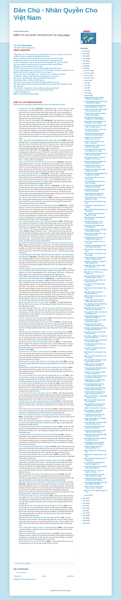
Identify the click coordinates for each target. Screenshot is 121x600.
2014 (84, 508)
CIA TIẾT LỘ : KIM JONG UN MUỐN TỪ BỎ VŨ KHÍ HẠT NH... (94, 372)
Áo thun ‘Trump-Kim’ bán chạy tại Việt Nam (33, 318)
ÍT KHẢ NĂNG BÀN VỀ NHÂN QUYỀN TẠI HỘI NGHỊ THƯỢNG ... (95, 368)
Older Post (70, 576)
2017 (84, 501)
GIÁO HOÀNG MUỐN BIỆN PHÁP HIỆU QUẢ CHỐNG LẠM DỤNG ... (95, 483)
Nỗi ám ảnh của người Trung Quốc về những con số (36, 420)
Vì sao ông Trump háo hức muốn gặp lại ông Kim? (36, 393)
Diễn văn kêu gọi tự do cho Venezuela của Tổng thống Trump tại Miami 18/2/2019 (46, 482)
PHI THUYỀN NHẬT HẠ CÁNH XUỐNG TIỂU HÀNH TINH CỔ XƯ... (95, 423)
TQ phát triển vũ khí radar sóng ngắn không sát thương (37, 401)
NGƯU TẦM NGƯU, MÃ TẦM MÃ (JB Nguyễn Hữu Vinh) (94, 280)
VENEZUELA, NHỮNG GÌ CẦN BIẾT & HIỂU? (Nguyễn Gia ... (95, 262)
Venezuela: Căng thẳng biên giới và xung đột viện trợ (36, 454)
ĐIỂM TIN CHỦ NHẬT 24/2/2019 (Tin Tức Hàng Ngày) (94, 400)
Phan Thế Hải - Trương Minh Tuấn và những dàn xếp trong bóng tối (36, 88)
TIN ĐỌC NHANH (24, 349)
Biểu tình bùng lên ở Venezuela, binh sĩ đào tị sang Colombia (39, 474)
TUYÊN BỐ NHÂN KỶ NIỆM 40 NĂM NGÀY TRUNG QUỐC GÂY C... (94, 392)
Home (44, 576)
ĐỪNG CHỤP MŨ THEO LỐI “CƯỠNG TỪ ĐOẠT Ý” (35, 185)
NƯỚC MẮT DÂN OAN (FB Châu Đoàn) (95, 269)
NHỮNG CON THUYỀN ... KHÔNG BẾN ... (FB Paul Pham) (95, 396)
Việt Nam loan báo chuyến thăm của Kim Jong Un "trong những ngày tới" (43, 332)
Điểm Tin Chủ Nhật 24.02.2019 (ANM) (26, 94)
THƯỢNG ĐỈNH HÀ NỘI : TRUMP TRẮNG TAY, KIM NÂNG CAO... (94, 98)
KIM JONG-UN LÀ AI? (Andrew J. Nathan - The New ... (94, 471)
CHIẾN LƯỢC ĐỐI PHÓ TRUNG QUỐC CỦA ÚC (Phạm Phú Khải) (95, 110)
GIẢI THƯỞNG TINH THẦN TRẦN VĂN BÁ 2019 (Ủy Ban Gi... (95, 439)
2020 (84, 66)
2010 (84, 518)
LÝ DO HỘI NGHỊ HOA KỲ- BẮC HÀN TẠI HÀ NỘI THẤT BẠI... (95, 130)
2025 (84, 53)
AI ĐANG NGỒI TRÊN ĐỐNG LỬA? (30, 150)
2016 (84, 503)
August (86, 80)
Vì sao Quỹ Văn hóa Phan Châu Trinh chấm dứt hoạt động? (33, 90)
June (85, 85)
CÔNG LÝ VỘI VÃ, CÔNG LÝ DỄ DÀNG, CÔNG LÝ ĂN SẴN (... (93, 487)
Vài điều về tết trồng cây (22, 92)
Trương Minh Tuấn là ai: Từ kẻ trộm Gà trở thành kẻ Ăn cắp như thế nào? (38, 60)
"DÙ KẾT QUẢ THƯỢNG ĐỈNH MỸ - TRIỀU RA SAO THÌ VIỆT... (94, 186)
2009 (84, 520)
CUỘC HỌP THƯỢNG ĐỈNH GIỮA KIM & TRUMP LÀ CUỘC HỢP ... (95, 376)
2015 (84, 505)
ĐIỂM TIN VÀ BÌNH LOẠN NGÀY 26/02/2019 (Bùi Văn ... (93, 292)
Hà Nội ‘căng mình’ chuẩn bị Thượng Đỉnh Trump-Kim (31, 56)
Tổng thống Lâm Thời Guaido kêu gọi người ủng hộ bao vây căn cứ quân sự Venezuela (43, 54)
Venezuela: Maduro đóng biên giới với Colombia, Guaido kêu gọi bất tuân (38, 64)
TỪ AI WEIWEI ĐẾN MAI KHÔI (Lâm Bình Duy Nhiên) (94, 182)
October (86, 75)
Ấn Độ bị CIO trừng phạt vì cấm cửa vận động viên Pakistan (39, 426)
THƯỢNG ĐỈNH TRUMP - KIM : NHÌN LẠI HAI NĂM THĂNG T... (95, 320)
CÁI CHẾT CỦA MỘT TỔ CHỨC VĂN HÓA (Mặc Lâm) (94, 332)
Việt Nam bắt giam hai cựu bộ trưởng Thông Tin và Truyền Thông (41, 268)
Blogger (68, 590)
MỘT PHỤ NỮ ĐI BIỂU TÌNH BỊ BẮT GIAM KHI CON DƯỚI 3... (94, 427)
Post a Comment (21, 572)
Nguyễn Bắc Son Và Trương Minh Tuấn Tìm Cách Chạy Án (33, 72)
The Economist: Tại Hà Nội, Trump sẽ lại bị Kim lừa (36, 351)
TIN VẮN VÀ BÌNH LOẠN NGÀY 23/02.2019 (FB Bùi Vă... (93, 447)
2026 (84, 51)
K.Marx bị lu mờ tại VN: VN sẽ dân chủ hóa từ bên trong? (38, 162)
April (85, 90)
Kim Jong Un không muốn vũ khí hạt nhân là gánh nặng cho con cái (36, 82)
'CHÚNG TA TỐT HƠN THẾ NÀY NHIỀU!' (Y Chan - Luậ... (93, 138)
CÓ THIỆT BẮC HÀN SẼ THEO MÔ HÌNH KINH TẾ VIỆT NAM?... (94, 415)
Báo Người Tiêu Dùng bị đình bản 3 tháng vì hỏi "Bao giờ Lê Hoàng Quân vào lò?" (46, 243)
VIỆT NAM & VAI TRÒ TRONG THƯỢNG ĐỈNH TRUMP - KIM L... (94, 324)
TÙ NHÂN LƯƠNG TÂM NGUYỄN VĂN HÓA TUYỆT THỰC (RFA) (95, 154)
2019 (84, 68)
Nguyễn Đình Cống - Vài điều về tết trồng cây (29, 80)
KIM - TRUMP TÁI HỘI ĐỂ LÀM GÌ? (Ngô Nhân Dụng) (94, 214)
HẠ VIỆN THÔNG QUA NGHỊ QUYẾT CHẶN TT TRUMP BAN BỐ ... (94, 258)
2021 (84, 63)
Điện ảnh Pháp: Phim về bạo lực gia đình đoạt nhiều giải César (40, 517)
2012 (84, 513)
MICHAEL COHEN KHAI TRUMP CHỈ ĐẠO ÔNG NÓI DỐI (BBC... (95, 162)
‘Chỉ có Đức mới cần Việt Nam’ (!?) (30, 174)
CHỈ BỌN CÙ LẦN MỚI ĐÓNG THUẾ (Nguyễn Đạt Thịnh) (94, 170)
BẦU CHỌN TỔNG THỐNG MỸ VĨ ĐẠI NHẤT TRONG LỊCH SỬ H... (95, 360)
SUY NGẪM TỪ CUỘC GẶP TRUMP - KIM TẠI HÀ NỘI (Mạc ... (95, 190)
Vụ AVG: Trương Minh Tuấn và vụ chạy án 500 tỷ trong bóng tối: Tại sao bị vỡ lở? (41, 62)
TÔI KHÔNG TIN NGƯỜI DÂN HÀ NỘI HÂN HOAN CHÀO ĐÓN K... (95, 246)
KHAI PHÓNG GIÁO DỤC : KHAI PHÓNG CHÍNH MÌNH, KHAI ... (93, 222)
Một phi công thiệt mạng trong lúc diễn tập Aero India (37, 533)
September (87, 78)
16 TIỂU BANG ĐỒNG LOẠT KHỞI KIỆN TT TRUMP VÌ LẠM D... (94, 475)
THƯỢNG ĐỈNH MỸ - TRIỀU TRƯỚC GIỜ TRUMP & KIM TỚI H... (94, 380)
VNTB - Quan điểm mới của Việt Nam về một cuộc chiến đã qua (40, 140)
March (86, 93)
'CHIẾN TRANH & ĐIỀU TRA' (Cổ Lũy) (95, 408)
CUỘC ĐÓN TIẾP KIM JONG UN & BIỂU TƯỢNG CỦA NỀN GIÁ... (94, 194)
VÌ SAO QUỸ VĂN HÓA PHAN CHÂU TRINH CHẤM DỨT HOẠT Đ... (94, 431)
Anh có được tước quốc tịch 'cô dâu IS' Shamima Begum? (38, 527)
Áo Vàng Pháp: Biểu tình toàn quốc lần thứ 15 (34, 496)
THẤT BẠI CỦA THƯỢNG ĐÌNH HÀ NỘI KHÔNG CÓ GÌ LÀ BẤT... (95, 174)
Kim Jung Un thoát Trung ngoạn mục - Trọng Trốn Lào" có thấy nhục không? (39, 74)
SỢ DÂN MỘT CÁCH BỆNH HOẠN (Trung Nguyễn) (94, 226)
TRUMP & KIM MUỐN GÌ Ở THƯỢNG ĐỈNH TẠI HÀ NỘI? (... (95, 419)
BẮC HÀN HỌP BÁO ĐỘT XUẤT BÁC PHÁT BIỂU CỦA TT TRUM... (95, 150)
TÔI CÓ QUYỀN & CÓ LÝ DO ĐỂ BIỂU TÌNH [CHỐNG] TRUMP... (95, 230)
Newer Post (17, 576)
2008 (84, 523)
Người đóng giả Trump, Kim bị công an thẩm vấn (35, 302)
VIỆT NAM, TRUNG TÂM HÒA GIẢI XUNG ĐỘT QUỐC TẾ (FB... (94, 276)
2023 (84, 58)
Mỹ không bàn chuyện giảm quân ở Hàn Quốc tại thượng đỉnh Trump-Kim (43, 367)
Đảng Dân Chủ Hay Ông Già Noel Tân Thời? (28, 66)
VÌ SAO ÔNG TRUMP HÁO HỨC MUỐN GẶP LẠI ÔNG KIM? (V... (95, 467)
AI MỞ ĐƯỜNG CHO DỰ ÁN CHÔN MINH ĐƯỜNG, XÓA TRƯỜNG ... (94, 443)
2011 (84, 515)
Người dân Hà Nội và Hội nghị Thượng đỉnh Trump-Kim (37, 341)
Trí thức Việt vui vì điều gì (27, 108)
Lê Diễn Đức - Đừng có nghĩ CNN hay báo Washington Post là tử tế (36, 76)
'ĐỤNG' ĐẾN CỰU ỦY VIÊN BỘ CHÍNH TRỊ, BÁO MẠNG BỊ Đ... (95, 435)
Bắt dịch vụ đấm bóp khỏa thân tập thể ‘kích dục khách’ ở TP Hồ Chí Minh (38, 58)
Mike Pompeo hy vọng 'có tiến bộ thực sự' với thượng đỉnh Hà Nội (41, 361)
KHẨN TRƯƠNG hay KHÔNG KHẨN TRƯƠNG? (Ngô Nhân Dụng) (94, 404)
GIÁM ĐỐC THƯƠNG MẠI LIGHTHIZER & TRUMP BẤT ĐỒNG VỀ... (95, 328)
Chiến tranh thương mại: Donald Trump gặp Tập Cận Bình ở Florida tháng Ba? (45, 415)
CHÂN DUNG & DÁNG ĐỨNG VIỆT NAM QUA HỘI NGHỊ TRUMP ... (94, 134)
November (87, 73)
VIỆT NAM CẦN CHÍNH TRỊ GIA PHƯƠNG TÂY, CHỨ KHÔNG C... (94, 118)
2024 (84, 56)
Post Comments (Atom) (28, 579)
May (85, 88)
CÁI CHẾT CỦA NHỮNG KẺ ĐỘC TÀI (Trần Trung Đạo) (95, 348)
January (86, 495)
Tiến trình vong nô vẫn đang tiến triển (31, 120)
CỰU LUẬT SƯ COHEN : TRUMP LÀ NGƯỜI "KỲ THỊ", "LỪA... (94, 158)
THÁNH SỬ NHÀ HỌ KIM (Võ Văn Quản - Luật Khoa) (94, 142)
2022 (84, 61)
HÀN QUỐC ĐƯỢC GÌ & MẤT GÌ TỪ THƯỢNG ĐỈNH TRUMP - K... (94, 238)
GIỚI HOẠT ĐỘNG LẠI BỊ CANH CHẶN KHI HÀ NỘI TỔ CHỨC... (95, 340)
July (85, 83)
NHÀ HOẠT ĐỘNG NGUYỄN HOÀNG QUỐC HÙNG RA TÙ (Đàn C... (95, 388)
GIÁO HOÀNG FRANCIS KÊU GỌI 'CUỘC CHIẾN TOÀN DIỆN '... (94, 384)
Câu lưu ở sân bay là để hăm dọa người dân (33, 197)
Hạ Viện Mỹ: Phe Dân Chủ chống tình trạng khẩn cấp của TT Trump (41, 505)
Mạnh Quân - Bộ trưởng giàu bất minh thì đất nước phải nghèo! (35, 78)
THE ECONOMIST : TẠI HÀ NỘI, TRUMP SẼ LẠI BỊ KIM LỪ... (93, 411)
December (87, 70)
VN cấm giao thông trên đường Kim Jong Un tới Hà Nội (37, 322)
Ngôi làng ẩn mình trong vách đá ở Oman (32, 541)
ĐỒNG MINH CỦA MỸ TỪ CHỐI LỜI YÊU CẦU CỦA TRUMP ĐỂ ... (94, 308)
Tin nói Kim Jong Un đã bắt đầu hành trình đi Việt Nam (37, 383)
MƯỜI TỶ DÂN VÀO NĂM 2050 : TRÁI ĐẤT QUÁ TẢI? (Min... (95, 234)
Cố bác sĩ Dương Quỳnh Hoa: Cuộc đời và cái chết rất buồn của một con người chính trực (44, 70)
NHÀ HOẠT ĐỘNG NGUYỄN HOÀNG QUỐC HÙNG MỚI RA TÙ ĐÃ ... (95, 106)
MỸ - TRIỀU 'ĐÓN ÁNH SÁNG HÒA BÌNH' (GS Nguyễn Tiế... (94, 463)
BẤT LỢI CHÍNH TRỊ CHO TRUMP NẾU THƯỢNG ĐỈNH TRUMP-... (95, 304)
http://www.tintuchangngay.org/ (24, 47)
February (87, 95)
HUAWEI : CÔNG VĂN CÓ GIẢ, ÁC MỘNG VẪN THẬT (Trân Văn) (94, 300)
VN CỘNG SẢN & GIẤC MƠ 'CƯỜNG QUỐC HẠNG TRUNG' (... (95, 114)
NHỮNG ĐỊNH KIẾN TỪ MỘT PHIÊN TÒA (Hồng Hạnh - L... (94, 266)
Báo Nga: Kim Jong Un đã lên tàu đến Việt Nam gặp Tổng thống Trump (37, 68)
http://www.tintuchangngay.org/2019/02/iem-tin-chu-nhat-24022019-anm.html (39, 104)
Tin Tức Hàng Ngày (23, 45)
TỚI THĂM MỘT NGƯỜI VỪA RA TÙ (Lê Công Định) (94, 344)
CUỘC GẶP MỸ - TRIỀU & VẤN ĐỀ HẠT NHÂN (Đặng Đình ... (95, 312)
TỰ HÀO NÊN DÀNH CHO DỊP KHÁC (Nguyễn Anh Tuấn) (95, 198)
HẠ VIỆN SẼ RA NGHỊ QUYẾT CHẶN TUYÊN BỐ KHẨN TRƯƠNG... (95, 479)
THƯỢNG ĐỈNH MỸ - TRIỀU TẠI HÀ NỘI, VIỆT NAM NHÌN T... (94, 146)
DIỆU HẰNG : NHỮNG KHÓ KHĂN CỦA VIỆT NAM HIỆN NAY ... (95, 336)
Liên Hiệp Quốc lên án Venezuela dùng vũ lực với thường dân (39, 434)
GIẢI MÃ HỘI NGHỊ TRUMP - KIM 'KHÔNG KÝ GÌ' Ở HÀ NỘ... (93, 166)
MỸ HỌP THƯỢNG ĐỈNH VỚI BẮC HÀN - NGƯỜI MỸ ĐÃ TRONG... (95, 102)
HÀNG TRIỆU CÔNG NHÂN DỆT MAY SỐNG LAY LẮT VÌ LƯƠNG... (95, 122)
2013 (84, 510)
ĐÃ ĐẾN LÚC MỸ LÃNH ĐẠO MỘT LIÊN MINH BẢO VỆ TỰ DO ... (94, 364)
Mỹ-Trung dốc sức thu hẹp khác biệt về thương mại (36, 409)
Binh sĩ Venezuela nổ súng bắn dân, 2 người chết (35, 446)
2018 (84, 498)
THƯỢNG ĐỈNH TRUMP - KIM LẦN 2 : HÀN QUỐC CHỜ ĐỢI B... (95, 316)
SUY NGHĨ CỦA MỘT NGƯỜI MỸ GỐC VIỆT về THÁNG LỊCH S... (95, 126)
